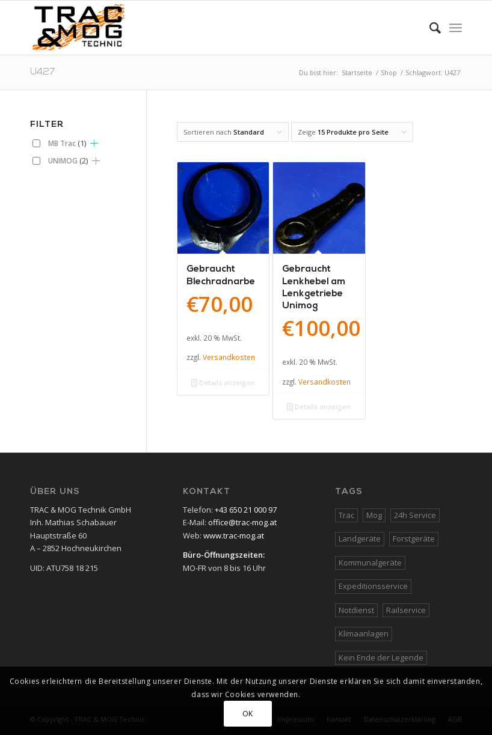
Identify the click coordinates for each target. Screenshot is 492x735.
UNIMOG (68, 160)
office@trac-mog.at (242, 522)
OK (247, 714)
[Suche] (429, 28)
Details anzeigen (223, 382)
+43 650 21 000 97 (246, 509)
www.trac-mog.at (233, 535)
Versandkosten (229, 357)
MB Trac (67, 143)
